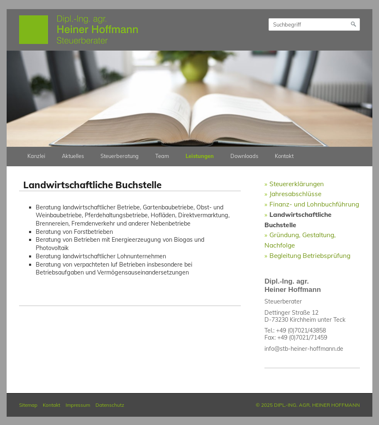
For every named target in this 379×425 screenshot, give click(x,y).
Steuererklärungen (296, 184)
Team (162, 156)
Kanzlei (36, 156)
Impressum (78, 405)
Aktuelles (73, 156)
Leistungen (200, 156)
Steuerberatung (119, 156)
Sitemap (28, 405)
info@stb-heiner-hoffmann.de (303, 348)
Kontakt (284, 156)
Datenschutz (109, 405)
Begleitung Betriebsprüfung (309, 255)
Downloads (244, 156)
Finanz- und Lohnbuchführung (314, 204)
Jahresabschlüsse (295, 193)
